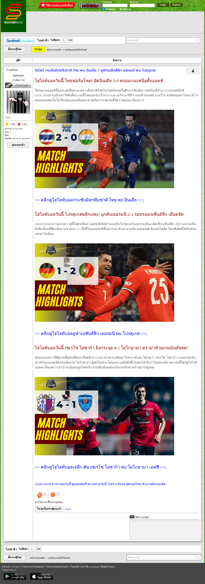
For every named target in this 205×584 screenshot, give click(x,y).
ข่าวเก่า (16, 566)
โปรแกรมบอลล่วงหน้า (57, 566)
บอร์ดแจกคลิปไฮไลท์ (76, 49)
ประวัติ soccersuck (90, 566)
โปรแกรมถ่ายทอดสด (33, 566)
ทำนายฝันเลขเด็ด (154, 484)
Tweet (68, 509)
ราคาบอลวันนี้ (61, 484)
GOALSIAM (43, 484)
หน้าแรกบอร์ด (54, 49)
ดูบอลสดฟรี (79, 484)
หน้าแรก (6, 566)
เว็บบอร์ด (74, 566)
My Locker (139, 517)
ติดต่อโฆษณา (108, 566)
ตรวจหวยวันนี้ (97, 484)
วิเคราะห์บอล (116, 484)
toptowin (18, 75)
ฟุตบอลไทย (133, 484)
